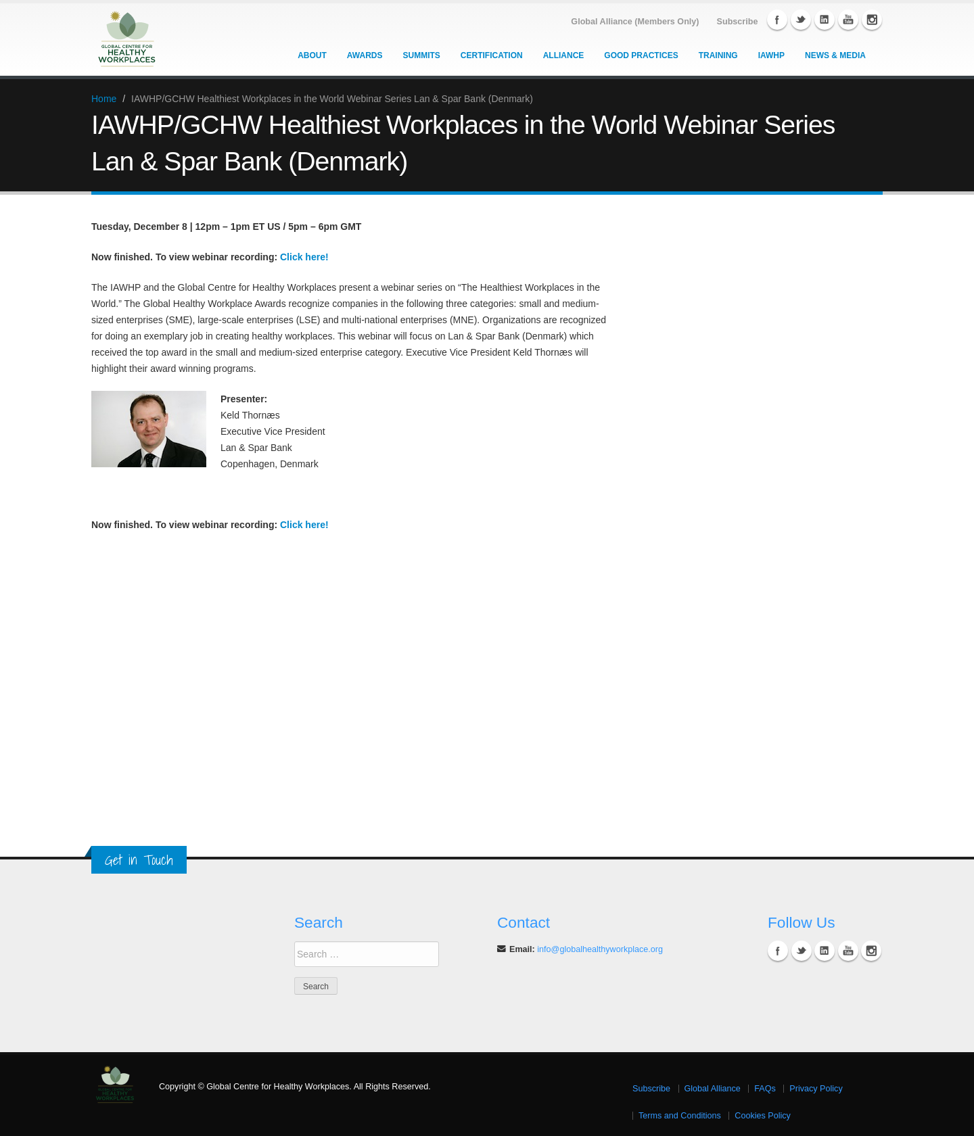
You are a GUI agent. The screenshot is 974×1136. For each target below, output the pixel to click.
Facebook (777, 19)
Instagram (872, 19)
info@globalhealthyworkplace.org (600, 949)
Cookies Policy (763, 1115)
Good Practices (641, 55)
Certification (492, 55)
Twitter (801, 19)
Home (103, 98)
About (312, 55)
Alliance (563, 55)
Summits (421, 55)
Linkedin (824, 19)
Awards (365, 55)
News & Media (835, 55)
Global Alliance (713, 1088)
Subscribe (651, 1088)
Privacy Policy (815, 1088)
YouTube (848, 19)
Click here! (304, 257)
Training (718, 55)
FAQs (765, 1088)
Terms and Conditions (680, 1115)
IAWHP (771, 55)
